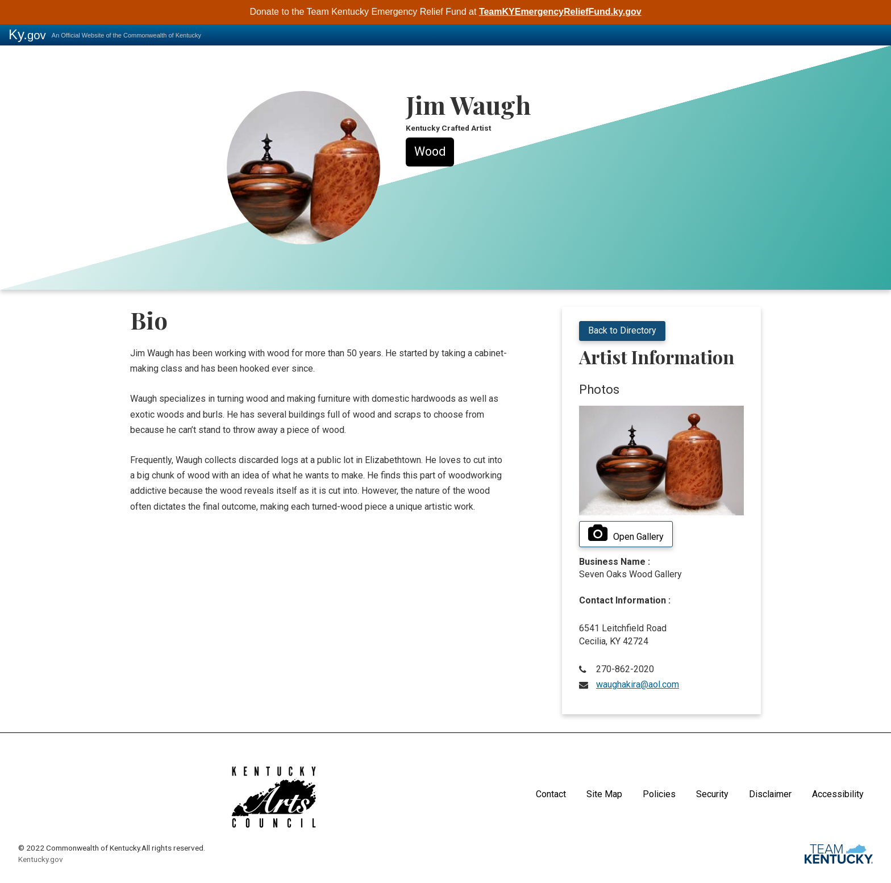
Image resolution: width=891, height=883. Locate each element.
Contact (551, 794)
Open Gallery (626, 533)
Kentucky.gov (40, 859)
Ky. (27, 34)
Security (712, 794)
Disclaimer (770, 794)
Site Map (604, 794)
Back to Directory (622, 330)
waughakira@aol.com (637, 684)
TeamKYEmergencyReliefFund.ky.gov (560, 11)
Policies (659, 794)
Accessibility (838, 794)
